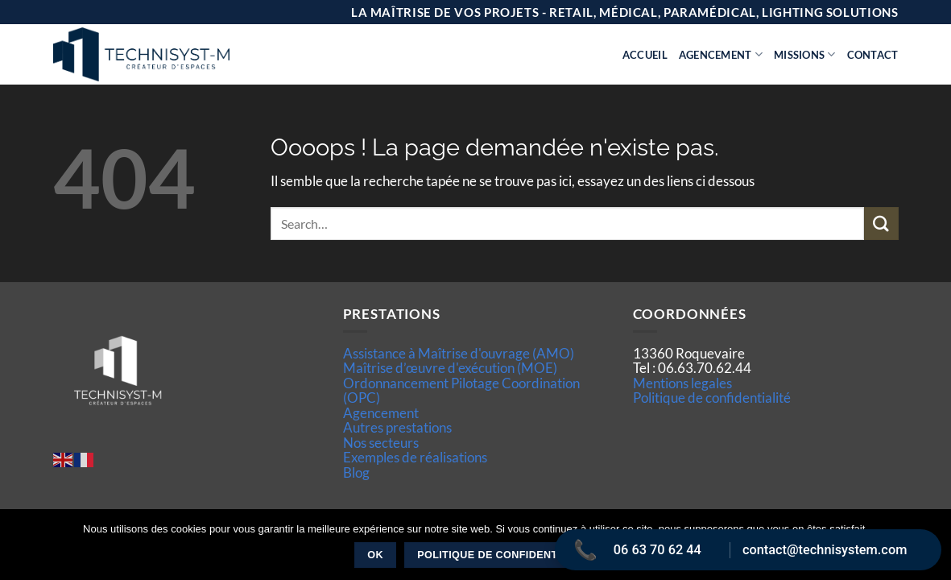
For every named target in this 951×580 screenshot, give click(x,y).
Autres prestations (397, 427)
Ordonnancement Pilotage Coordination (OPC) (461, 390)
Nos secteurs (381, 442)
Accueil (645, 54)
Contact (873, 54)
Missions (805, 54)
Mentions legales (682, 383)
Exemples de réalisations (415, 457)
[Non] (929, 549)
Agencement (721, 54)
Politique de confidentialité (712, 397)
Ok (375, 555)
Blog (356, 472)
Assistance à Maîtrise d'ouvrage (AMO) (458, 353)
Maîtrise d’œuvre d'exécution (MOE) (450, 367)
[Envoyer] (881, 223)
